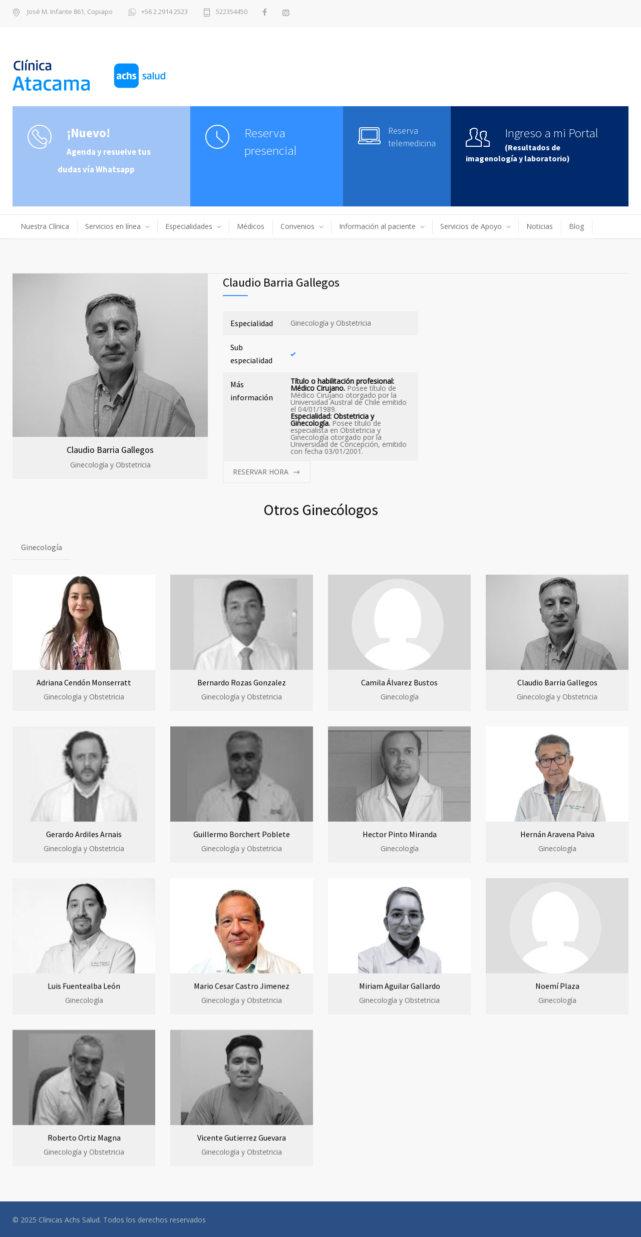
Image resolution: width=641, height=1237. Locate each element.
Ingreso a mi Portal (551, 133)
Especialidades (188, 226)
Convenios (297, 226)
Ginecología (41, 547)
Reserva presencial (270, 141)
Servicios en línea (113, 226)
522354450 (231, 12)
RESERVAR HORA (260, 471)
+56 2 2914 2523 (158, 13)
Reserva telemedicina (412, 137)
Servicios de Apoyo (471, 226)
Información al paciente (377, 226)
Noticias (539, 226)
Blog (576, 226)
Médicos (250, 226)
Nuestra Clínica (45, 226)
